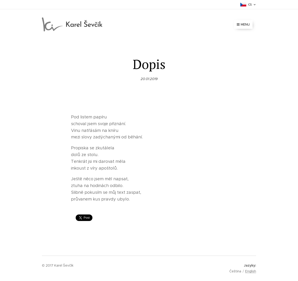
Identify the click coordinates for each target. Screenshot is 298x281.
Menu (243, 24)
